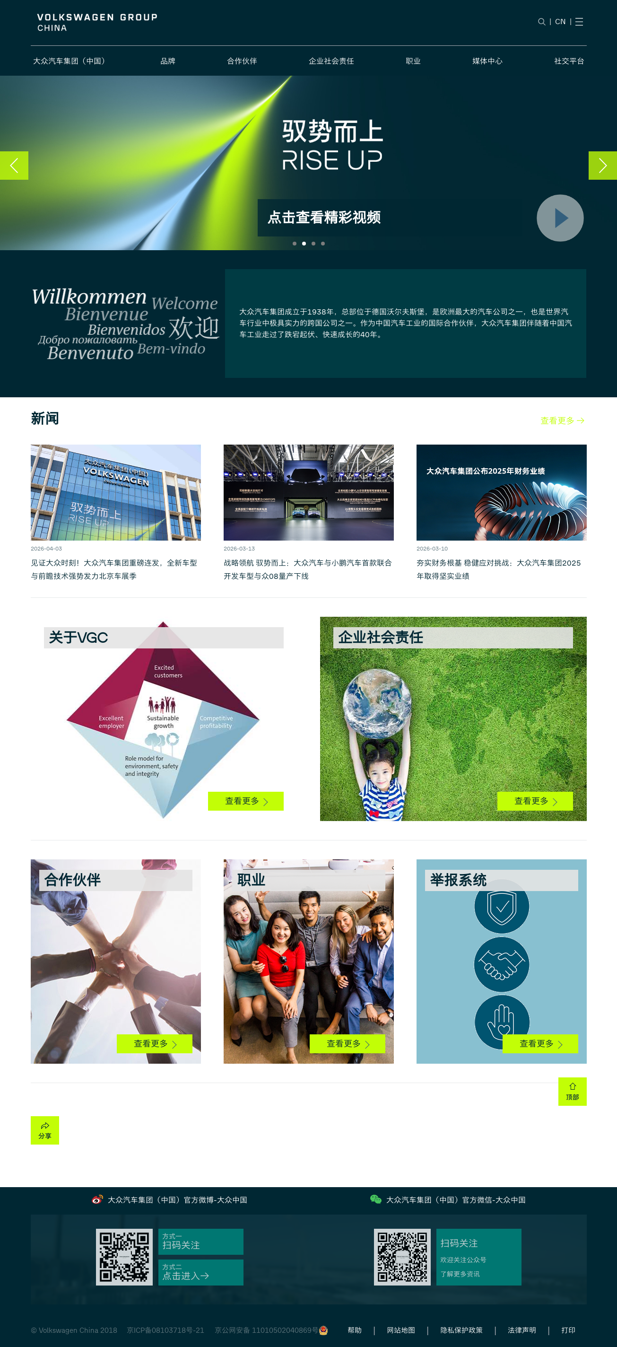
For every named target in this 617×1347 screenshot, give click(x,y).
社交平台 (569, 61)
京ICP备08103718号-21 (165, 1330)
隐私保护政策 (461, 1330)
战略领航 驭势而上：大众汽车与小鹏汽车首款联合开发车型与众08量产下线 (308, 570)
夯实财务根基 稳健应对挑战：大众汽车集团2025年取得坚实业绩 (499, 570)
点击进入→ (185, 1276)
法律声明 (522, 1330)
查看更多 (246, 801)
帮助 (355, 1330)
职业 (413, 61)
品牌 (167, 61)
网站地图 (401, 1330)
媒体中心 (487, 61)
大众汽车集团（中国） (71, 61)
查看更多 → (562, 421)
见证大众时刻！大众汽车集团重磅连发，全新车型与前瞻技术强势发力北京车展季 (114, 570)
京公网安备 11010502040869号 (267, 1330)
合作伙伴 (242, 61)
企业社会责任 (331, 61)
